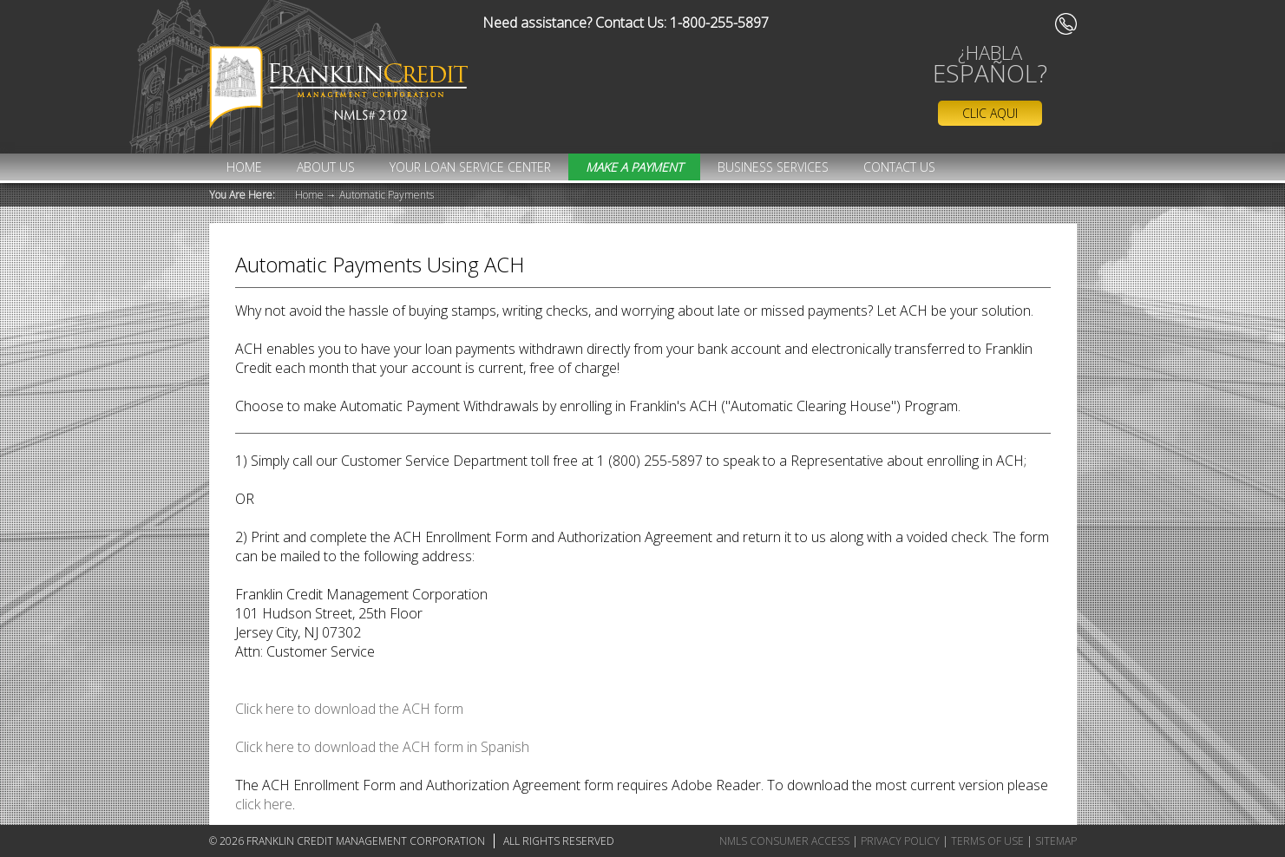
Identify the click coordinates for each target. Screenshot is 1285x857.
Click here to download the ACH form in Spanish (382, 746)
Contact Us (899, 167)
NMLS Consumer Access (784, 841)
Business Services (773, 167)
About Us (326, 167)
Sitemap (1056, 841)
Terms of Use (987, 841)
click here (263, 804)
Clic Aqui (990, 113)
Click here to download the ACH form (349, 708)
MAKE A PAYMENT (634, 167)
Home (244, 167)
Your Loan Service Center (470, 167)
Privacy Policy (900, 841)
